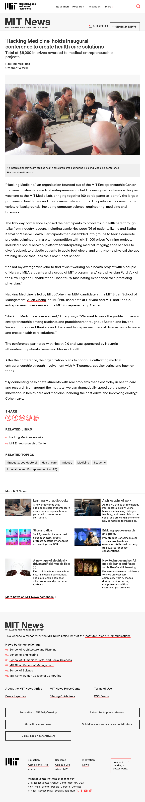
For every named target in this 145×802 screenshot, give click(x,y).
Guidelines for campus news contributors (107, 724)
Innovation (94, 6)
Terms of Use (103, 688)
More (109, 6)
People (55, 786)
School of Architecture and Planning (33, 649)
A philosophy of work (116, 500)
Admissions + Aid (38, 764)
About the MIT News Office (23, 688)
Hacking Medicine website (26, 437)
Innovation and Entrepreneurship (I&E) (32, 469)
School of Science (21, 670)
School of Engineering (23, 654)
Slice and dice (42, 530)
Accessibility (45, 790)
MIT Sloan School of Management (31, 665)
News (85, 764)
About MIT (61, 769)
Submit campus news (38, 724)
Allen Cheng (36, 300)
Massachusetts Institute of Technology (51, 778)
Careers (65, 786)
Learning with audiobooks (50, 500)
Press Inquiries (15, 696)
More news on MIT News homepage (29, 597)
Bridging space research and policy (118, 532)
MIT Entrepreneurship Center (78, 305)
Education (62, 6)
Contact (76, 786)
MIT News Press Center (66, 688)
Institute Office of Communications (108, 636)
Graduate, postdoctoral (22, 462)
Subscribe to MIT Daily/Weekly (38, 712)
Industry (67, 462)
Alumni (32, 769)
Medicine (83, 462)
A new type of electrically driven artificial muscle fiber (51, 562)
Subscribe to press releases (107, 712)
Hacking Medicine (19, 294)
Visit (30, 786)
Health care (49, 462)
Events (46, 786)
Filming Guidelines (62, 696)
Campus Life (62, 764)
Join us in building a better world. (121, 765)
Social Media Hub (65, 790)
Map (37, 786)
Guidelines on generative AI (38, 735)
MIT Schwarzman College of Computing (35, 675)
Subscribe (100, 26)
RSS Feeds (101, 696)
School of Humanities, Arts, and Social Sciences (40, 660)
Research (78, 6)
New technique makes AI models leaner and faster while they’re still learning (119, 564)
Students (100, 462)
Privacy (32, 790)
